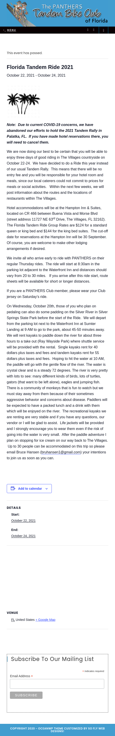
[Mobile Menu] (9, 30)
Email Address (21, 676)
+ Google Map (45, 620)
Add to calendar (30, 488)
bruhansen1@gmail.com (61, 452)
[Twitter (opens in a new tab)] (88, 30)
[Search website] (103, 29)
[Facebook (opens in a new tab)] (93, 30)
